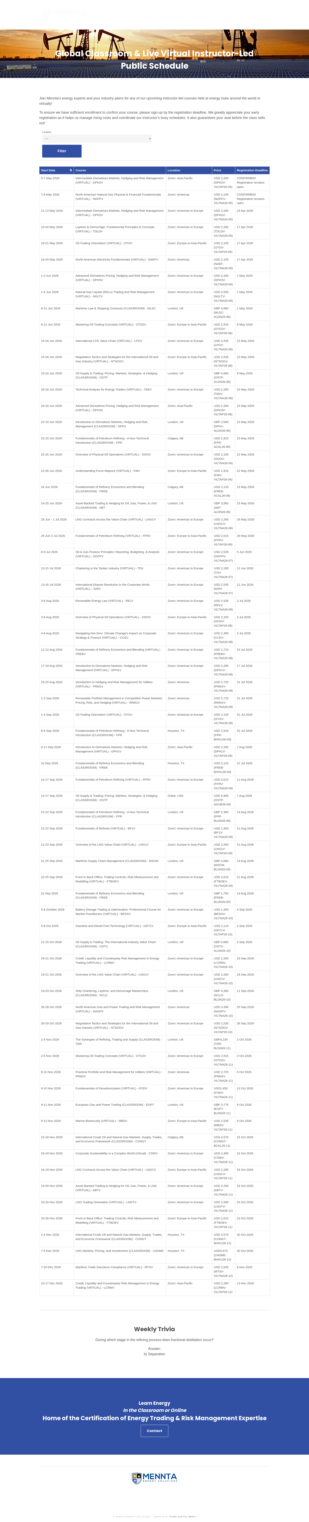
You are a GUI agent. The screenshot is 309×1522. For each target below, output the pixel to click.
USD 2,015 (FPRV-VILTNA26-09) (223, 784)
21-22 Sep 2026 (51, 812)
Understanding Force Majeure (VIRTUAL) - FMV (107, 470)
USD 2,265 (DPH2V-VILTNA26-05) (223, 215)
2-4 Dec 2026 (50, 1234)
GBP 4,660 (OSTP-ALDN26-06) (222, 378)
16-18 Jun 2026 (51, 389)
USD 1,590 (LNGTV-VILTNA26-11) (223, 1206)
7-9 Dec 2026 (50, 1250)
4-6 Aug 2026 (50, 633)
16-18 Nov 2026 (51, 1137)
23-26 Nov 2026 (51, 1218)
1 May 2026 (245, 275)
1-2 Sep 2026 (50, 698)
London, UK (176, 308)
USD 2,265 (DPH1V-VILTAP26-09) (223, 751)
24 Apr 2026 (245, 210)
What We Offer (170, 17)
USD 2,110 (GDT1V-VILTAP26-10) (223, 930)
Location (46, 132)
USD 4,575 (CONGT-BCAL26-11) (222, 1141)
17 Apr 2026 (245, 227)
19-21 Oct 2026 (51, 958)
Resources (202, 17)
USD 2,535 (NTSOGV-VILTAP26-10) (223, 1028)
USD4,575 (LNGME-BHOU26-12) (222, 1255)
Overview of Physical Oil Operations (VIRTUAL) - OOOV (113, 454)
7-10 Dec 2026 (51, 1267)
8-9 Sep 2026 (50, 730)
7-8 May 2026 (50, 194)
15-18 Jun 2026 (51, 340)
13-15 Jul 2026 (51, 568)
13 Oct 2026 (245, 1088)
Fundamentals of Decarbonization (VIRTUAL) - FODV (111, 1088)
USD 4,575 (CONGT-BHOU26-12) (222, 1239)
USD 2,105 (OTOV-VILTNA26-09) (223, 719)
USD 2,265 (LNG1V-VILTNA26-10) (223, 979)
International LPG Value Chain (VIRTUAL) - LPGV (108, 340)
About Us (228, 17)
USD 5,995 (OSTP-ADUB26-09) (222, 800)
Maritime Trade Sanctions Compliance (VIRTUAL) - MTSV (114, 1267)
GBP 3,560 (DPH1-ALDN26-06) (222, 426)
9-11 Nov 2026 (51, 1104)
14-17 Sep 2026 (51, 779)
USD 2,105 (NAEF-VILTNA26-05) (223, 264)
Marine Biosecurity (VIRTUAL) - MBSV (101, 1120)
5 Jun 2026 (244, 552)
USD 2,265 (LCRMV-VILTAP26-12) (223, 1288)
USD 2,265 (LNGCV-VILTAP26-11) (223, 1174)
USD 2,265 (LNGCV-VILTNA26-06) (223, 524)
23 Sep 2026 (49, 893)
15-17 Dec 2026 (51, 1283)
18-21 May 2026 (52, 243)
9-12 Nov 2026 (51, 1120)
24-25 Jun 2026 (51, 503)
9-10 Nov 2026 (51, 1072)
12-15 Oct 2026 (51, 942)
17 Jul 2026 (244, 665)
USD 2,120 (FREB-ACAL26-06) (222, 491)
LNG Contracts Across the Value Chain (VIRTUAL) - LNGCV (115, 519)
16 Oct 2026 (245, 1137)
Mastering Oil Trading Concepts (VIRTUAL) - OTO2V (110, 324)
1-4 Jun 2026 (50, 292)
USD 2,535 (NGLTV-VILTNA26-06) (223, 296)
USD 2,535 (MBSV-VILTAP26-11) (223, 1125)
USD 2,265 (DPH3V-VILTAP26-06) (223, 410)
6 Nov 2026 (244, 1267)
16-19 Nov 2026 (51, 1153)
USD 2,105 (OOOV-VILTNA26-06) (223, 459)
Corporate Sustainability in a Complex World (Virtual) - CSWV (116, 1153)
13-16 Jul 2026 (51, 584)
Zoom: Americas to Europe (185, 210)
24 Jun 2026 (49, 487)
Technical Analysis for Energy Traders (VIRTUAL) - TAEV (113, 389)
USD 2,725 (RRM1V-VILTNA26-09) (223, 703)
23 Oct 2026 (245, 1202)
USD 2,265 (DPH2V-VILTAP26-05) (223, 182)
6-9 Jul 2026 (49, 552)
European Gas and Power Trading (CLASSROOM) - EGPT (114, 1104)
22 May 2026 (245, 454)
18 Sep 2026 (245, 958)
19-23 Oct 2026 (51, 990)
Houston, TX (176, 730)
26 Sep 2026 (245, 1023)
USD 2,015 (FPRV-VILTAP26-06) (223, 540)
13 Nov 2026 (245, 1283)
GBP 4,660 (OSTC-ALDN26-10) (222, 946)
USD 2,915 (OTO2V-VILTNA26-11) (223, 1060)
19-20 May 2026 (52, 259)
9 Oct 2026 (244, 1072)
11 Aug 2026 (245, 779)
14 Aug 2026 (245, 812)
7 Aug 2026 (244, 747)
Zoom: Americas (179, 194)
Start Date (56, 170)
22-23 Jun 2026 (51, 422)
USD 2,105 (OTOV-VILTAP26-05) (223, 247)
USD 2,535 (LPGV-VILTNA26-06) (223, 345)
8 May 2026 (245, 324)
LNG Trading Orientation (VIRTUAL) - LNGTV (105, 1202)
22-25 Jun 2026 (51, 454)
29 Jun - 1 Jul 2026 (54, 519)
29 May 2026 (245, 519)
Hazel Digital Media (183, 1517)
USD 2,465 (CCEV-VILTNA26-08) (223, 638)
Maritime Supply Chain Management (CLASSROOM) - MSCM (116, 861)
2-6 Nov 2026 (50, 1055)
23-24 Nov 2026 (51, 1202)
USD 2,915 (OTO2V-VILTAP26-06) (223, 329)
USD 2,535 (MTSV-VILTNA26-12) (223, 1271)
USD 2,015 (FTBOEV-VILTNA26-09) (223, 881)
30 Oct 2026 (245, 1234)
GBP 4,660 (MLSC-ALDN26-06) (222, 313)
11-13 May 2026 (52, 210)
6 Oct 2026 (244, 1104)
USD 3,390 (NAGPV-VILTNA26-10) (223, 1011)
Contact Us (256, 17)
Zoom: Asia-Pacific (180, 178)
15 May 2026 (245, 340)
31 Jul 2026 (244, 682)
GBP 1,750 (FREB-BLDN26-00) (222, 898)
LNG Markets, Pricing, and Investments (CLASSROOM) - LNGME (119, 1250)
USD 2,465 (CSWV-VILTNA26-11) (223, 1158)
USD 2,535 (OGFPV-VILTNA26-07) (223, 556)
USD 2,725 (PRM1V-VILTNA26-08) (223, 686)
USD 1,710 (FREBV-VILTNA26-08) (223, 654)
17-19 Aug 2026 (51, 665)
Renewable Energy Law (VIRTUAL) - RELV (104, 600)
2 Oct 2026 (244, 1039)
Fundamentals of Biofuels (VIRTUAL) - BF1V (105, 828)
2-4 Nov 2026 (50, 1039)
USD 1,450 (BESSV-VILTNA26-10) (223, 914)
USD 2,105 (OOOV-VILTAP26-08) (223, 621)
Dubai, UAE (175, 795)
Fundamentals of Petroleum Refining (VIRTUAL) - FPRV (113, 535)
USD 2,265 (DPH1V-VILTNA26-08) (223, 670)
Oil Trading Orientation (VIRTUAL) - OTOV (103, 243)
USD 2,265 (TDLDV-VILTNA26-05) (223, 231)
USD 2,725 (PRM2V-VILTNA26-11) (223, 1076)
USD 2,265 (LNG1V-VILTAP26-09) (223, 849)
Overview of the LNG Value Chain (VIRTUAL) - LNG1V (112, 844)
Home (146, 17)
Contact (154, 1434)
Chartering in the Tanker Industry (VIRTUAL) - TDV (109, 568)
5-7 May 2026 (50, 178)
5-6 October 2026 (52, 909)
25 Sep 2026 (245, 1007)
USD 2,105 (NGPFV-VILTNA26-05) (223, 199)
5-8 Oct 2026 (49, 925)
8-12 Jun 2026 (50, 308)
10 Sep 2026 (49, 763)
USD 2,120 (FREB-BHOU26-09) (222, 767)
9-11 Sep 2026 (51, 747)
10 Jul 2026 (244, 649)
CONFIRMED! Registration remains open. (250, 182)
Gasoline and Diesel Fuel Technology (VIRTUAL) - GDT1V (114, 925)
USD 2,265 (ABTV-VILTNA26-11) (223, 1190)
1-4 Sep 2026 (50, 714)
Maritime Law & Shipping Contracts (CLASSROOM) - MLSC (115, 308)
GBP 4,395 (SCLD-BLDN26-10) (222, 995)
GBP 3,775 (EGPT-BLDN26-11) (222, 1109)
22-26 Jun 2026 (51, 470)
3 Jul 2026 (244, 600)
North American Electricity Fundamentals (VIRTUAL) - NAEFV (116, 259)
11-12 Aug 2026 (51, 649)
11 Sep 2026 (245, 990)
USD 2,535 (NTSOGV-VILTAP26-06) (223, 361)
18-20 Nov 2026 (51, 1185)
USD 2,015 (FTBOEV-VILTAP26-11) (223, 1223)
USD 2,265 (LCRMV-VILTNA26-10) (223, 963)
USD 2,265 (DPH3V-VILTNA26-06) (223, 280)
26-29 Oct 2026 (51, 1023)
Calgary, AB (175, 438)
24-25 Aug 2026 (51, 682)
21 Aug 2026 (245, 828)
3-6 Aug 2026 (50, 600)
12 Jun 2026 (245, 568)
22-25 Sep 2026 (51, 877)
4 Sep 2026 (244, 909)
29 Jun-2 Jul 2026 (53, 535)
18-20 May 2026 (52, 227)
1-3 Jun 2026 (50, 275)
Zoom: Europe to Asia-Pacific (187, 243)
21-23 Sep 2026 (51, 844)
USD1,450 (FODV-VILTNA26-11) (223, 1093)
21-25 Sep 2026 (51, 861)
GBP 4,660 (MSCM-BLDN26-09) (222, 865)
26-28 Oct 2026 (51, 1007)
